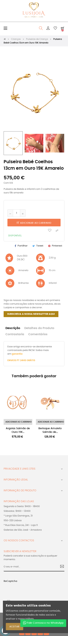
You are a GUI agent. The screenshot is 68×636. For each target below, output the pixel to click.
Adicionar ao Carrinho (34, 223)
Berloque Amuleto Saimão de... (50, 430)
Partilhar (23, 246)
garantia (17, 354)
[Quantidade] (16, 213)
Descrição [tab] (12, 328)
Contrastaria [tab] (14, 334)
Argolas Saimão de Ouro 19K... (18, 430)
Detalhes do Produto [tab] (39, 328)
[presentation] (25, 590)
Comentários (38, 334)
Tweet (39, 246)
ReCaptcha (10, 581)
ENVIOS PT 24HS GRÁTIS (21, 360)
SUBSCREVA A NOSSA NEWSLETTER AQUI (31, 314)
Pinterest (57, 246)
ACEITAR (14, 626)
